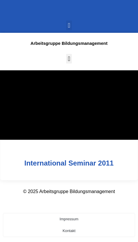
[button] (69, 25)
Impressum (69, 219)
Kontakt (69, 231)
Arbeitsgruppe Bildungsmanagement (68, 43)
